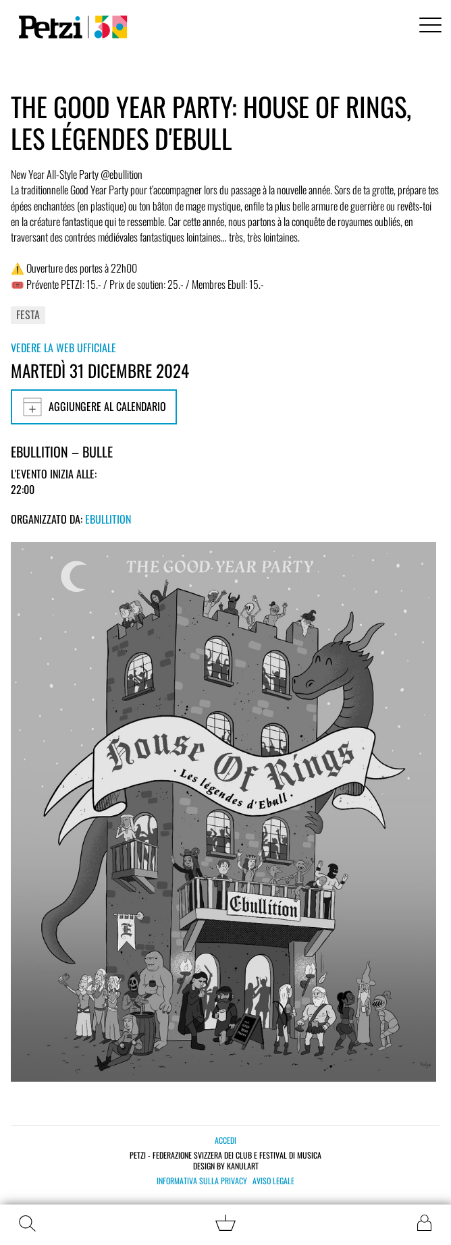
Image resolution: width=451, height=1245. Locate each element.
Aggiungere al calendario (94, 407)
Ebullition (108, 519)
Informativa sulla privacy (202, 1180)
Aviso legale (273, 1180)
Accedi (225, 1140)
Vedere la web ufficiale (63, 347)
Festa (28, 314)
